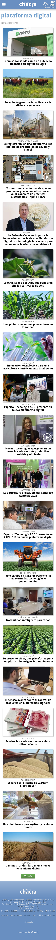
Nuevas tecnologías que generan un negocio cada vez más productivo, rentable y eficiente (28, 451)
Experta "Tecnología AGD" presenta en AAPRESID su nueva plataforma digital (28, 536)
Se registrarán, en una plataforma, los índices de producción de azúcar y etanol (28, 146)
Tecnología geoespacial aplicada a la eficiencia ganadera (28, 104)
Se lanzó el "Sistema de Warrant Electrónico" (28, 784)
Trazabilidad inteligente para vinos (28, 620)
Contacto (29, 922)
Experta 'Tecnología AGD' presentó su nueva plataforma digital (28, 408)
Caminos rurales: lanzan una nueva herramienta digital (28, 867)
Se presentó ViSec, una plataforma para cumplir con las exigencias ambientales (28, 660)
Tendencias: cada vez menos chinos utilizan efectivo (28, 743)
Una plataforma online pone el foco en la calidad (28, 326)
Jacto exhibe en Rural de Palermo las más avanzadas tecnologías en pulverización (28, 578)
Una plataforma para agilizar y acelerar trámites (28, 826)
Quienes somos (7, 915)
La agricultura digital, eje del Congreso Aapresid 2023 (28, 494)
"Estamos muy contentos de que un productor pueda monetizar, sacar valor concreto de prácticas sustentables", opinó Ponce (28, 193)
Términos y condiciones (25, 915)
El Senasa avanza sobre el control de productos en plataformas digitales (28, 701)
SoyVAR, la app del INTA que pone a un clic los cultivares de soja (28, 284)
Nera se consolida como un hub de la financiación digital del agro (28, 62)
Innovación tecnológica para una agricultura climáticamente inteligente (28, 367)
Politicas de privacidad (46, 915)
